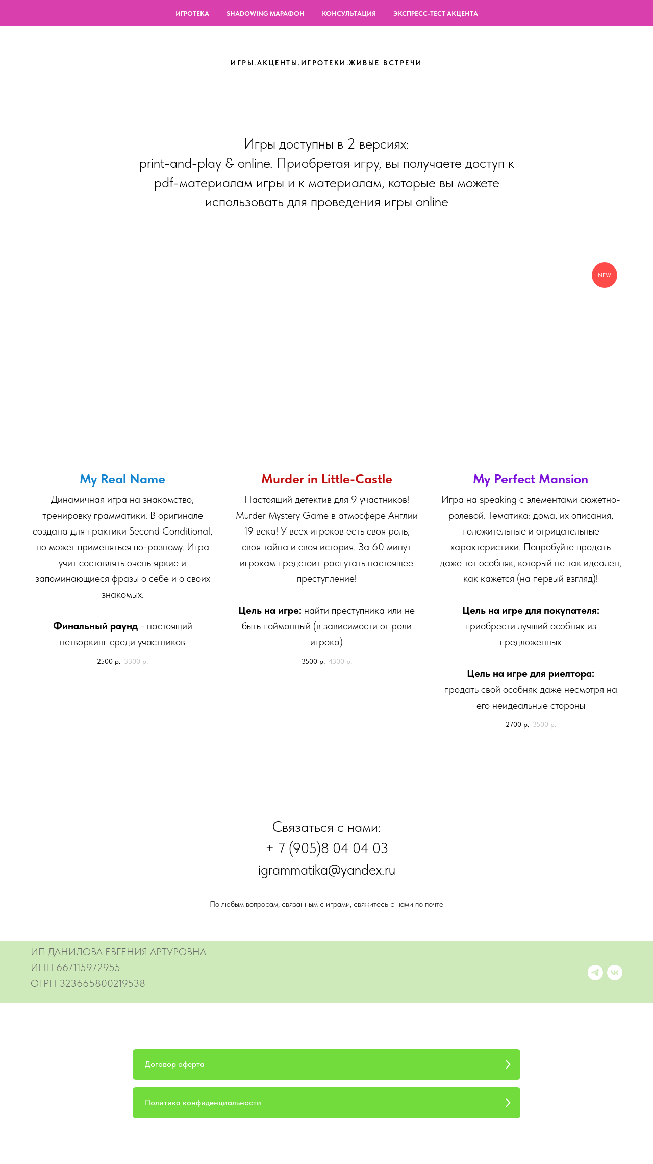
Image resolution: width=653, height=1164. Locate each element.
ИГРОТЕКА (192, 13)
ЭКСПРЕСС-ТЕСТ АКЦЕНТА (435, 13)
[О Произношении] (614, 972)
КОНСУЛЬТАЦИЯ (349, 13)
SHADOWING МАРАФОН (266, 13)
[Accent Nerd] (595, 972)
